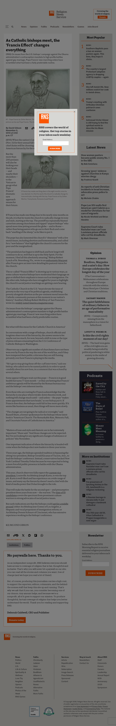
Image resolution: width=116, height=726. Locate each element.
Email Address (47, 139)
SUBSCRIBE (55, 148)
